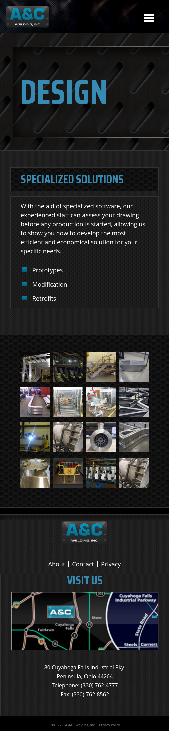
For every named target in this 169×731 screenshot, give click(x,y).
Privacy (111, 564)
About (56, 564)
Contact (83, 564)
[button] (35, 380)
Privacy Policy (109, 725)
